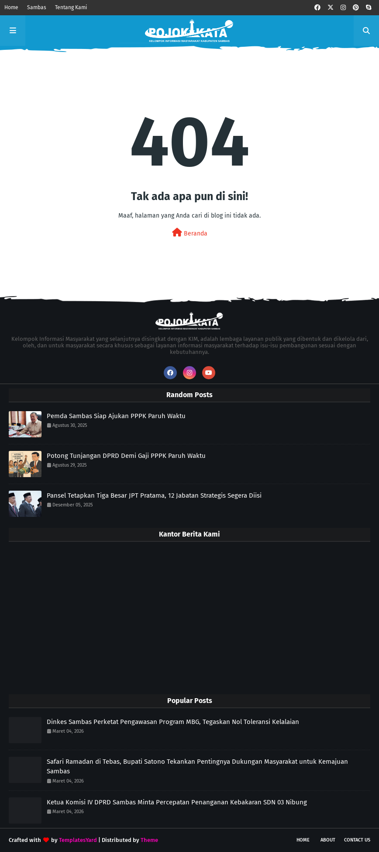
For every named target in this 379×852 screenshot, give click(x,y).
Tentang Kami (71, 7)
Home (11, 7)
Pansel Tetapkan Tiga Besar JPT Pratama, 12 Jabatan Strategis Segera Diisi (154, 495)
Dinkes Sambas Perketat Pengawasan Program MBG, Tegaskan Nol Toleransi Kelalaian (173, 722)
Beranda (189, 232)
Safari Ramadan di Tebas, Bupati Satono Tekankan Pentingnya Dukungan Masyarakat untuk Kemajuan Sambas (197, 767)
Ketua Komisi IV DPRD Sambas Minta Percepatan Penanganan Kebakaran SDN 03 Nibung (177, 802)
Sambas (36, 7)
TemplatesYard (78, 840)
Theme (149, 840)
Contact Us (357, 840)
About (327, 840)
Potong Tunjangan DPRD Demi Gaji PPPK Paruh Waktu (126, 456)
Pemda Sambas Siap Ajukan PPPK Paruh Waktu (116, 416)
